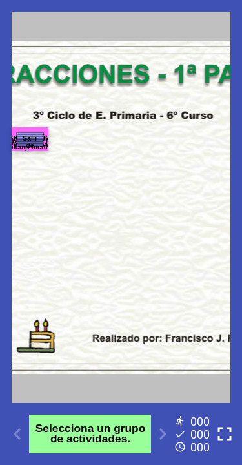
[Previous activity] (17, 434)
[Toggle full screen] (224, 434)
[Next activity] (162, 434)
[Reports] (193, 434)
